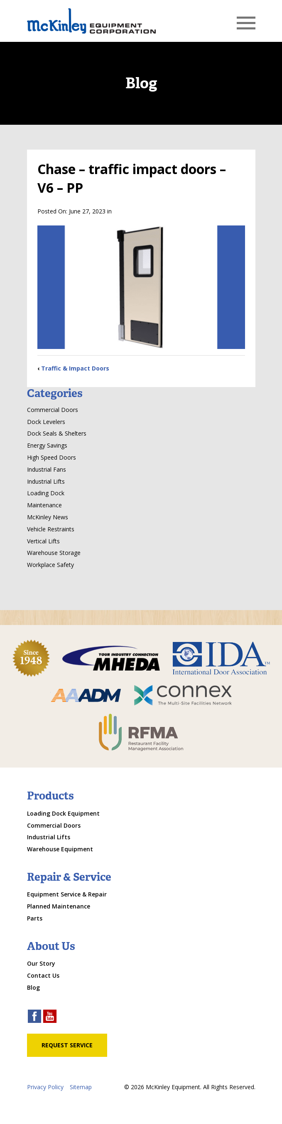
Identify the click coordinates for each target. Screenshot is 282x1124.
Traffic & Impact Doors (75, 368)
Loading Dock (45, 493)
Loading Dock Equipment (63, 813)
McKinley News (47, 517)
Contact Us (43, 975)
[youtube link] (50, 1017)
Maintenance (44, 505)
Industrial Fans (46, 469)
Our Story (41, 963)
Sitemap (81, 1087)
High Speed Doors (51, 457)
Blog (33, 987)
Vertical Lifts (43, 541)
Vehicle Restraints (50, 529)
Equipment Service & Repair (67, 894)
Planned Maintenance (58, 906)
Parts (34, 918)
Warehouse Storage (54, 553)
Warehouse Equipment (60, 849)
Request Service (67, 1045)
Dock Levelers (46, 422)
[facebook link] (34, 1017)
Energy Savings (47, 445)
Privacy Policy (45, 1087)
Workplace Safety (50, 565)
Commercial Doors (52, 410)
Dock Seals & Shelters (56, 433)
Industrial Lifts (46, 481)
